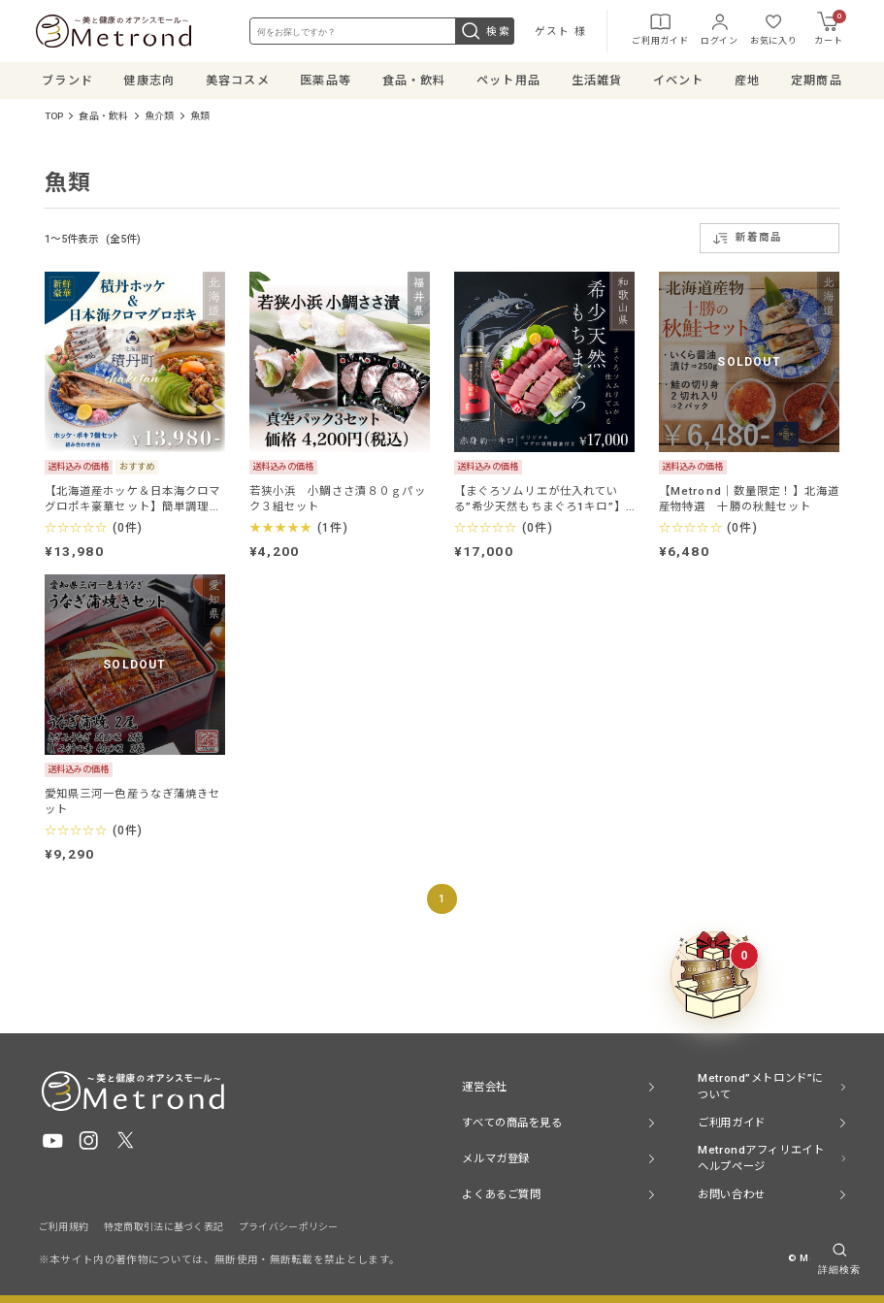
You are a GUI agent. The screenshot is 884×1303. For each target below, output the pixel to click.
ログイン (717, 29)
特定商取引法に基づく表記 (164, 1227)
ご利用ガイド (657, 29)
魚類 (200, 118)
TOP (54, 118)
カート (827, 29)
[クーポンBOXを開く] (714, 975)
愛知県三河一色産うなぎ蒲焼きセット (133, 803)
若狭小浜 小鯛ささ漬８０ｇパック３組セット (337, 500)
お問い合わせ (731, 1194)
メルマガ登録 (495, 1158)
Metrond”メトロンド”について (761, 1086)
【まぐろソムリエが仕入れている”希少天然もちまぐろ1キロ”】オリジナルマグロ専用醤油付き (540, 500)
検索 (483, 32)
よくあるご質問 (501, 1194)
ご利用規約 (64, 1227)
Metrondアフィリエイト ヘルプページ (761, 1158)
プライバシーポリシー (289, 1227)
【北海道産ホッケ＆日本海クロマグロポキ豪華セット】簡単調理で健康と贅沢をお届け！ (133, 500)
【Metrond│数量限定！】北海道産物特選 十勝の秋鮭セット (749, 500)
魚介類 (160, 118)
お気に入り (771, 29)
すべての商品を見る (512, 1122)
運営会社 (484, 1086)
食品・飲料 (103, 118)
